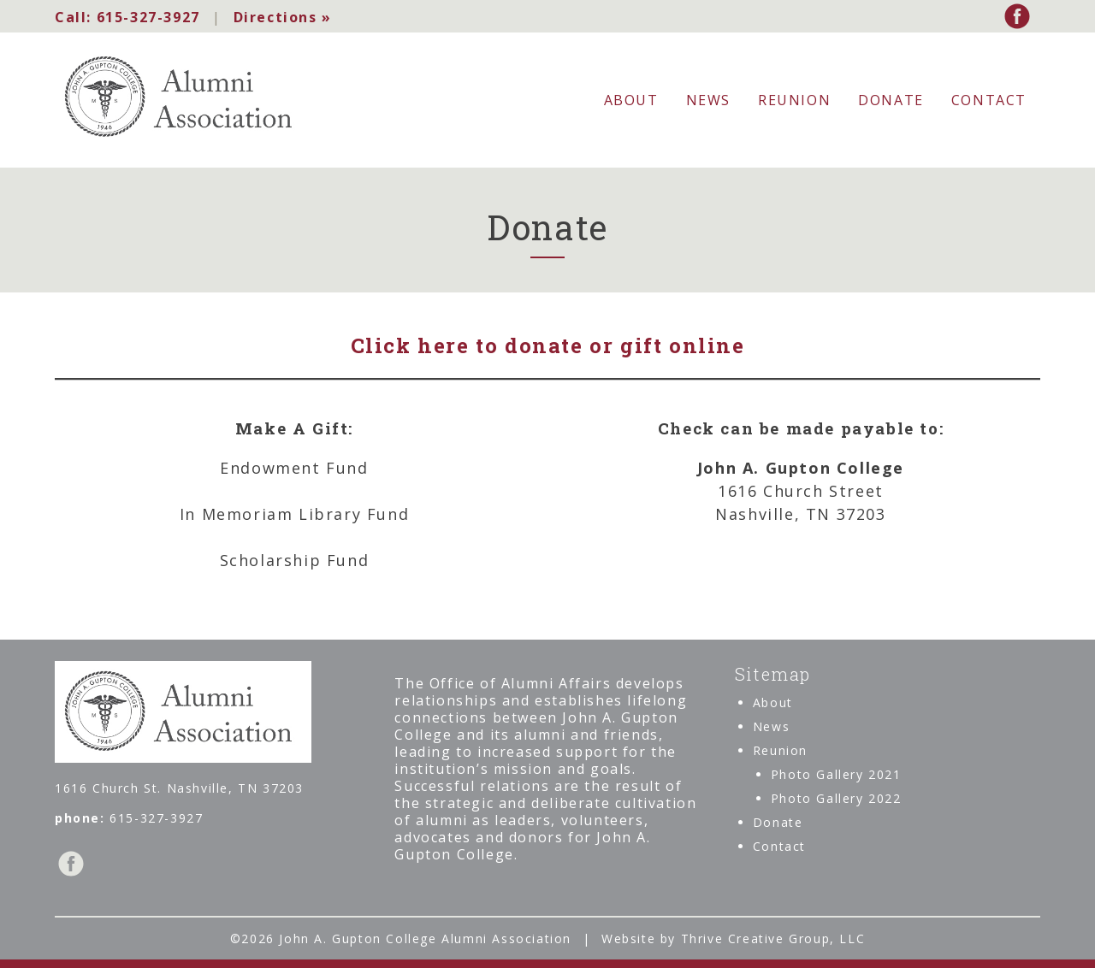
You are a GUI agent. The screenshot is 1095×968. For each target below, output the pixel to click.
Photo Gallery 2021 (836, 774)
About (631, 100)
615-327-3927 (127, 17)
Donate (891, 100)
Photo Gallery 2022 (836, 798)
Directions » (282, 17)
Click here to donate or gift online (548, 345)
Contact (989, 100)
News (708, 100)
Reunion (794, 100)
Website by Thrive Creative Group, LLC (733, 938)
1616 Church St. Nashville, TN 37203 (179, 788)
